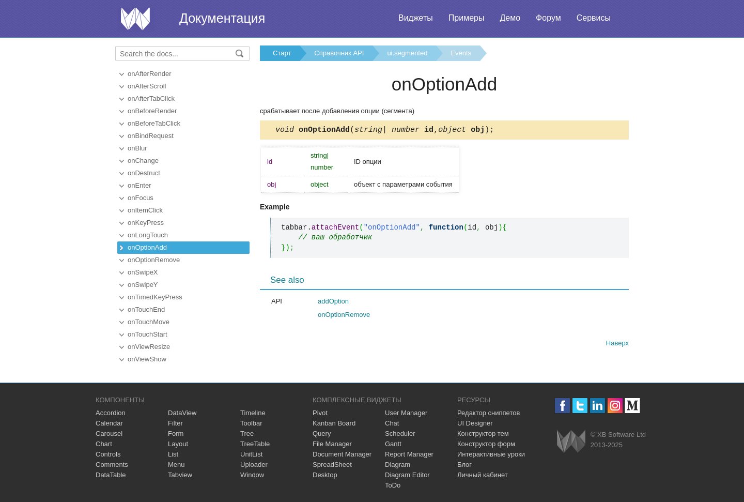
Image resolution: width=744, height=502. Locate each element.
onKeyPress (146, 222)
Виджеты (415, 17)
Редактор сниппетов (488, 413)
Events (461, 53)
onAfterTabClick (151, 98)
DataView (182, 413)
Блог (464, 464)
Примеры (466, 17)
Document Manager (342, 454)
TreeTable (255, 444)
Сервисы (594, 17)
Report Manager (409, 454)
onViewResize (149, 347)
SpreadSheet (332, 464)
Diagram (397, 464)
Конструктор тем (483, 433)
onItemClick (145, 210)
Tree (247, 433)
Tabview (180, 475)
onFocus (140, 198)
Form (175, 433)
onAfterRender (150, 74)
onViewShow (147, 359)
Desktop (325, 475)
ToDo (392, 485)
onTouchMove (148, 322)
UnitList (251, 454)
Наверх (617, 344)
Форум (548, 17)
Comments (112, 464)
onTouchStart (147, 334)
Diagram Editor (407, 475)
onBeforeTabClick (154, 123)
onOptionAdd (147, 247)
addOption (333, 303)
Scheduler (400, 433)
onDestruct (144, 173)
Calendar (109, 423)
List (173, 454)
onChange (143, 160)
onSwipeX (143, 272)
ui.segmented (407, 53)
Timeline (253, 413)
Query (322, 433)
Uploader (254, 464)
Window (252, 475)
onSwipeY (143, 284)
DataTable (111, 475)
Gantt (393, 444)
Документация (222, 18)
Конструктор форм (486, 444)
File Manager (332, 444)
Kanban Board (334, 423)
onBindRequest (151, 136)
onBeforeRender (152, 111)
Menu (176, 464)
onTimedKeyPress (155, 297)
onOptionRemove (154, 260)
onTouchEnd (146, 309)
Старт (282, 53)
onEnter (139, 185)
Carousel (109, 433)
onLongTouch (148, 235)
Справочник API (339, 53)
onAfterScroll (147, 86)
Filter (175, 423)
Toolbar (251, 423)
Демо (510, 17)
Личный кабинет (482, 475)
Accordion (111, 413)
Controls (108, 454)
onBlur (137, 148)
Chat (392, 423)
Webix (571, 441)
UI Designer (475, 423)
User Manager (406, 413)
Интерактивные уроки (491, 454)
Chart (104, 444)
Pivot (320, 413)
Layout (178, 444)
